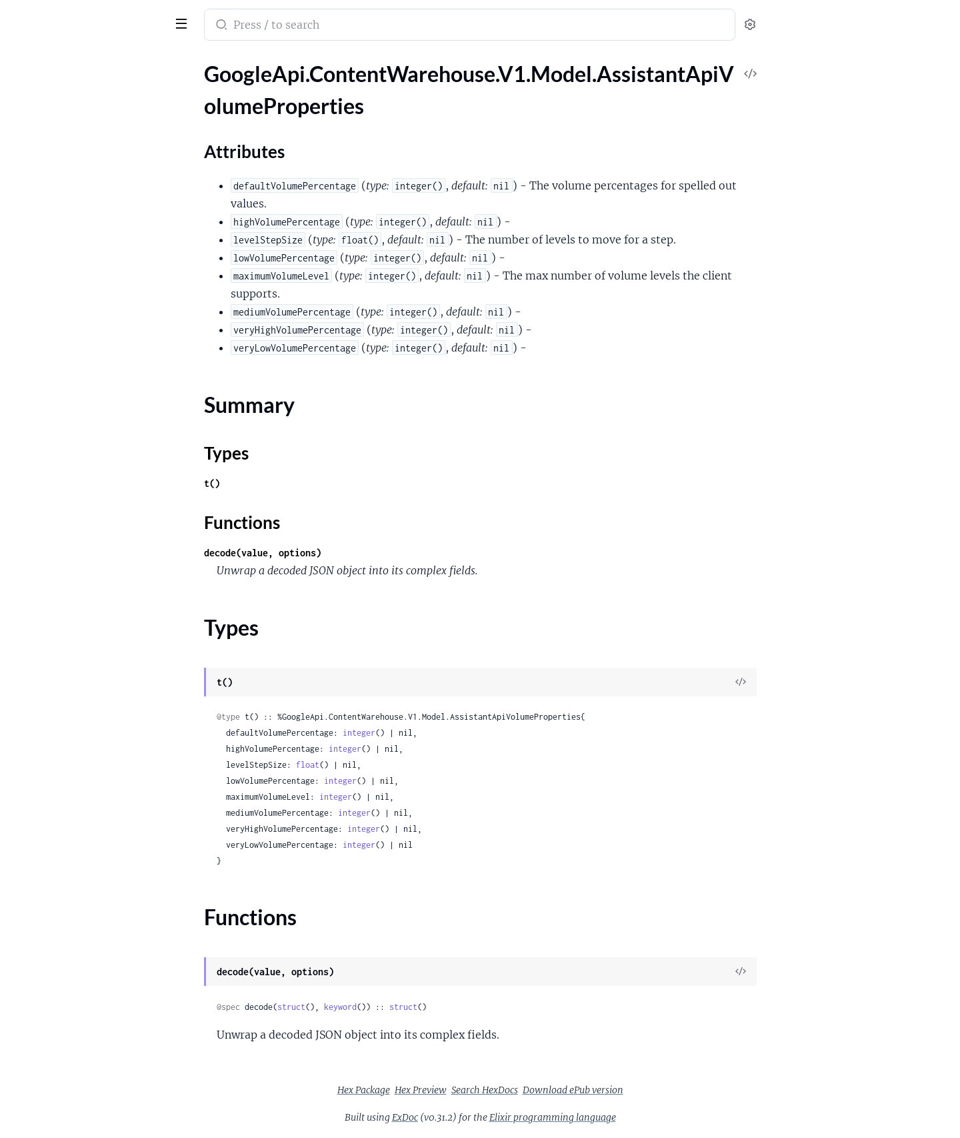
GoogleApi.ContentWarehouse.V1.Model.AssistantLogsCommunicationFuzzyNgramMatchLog (95, 1020)
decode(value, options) (362, 552)
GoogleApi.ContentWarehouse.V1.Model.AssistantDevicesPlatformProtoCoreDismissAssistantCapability (95, 336)
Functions (45, 185)
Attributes (55, 133)
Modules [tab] (75, 62)
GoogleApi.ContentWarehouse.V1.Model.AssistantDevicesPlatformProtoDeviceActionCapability (95, 354)
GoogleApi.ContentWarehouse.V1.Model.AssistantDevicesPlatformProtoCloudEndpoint (95, 318)
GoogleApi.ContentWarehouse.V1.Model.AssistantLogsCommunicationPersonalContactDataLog (95, 1074)
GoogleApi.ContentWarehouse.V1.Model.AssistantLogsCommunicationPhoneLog (95, 1092)
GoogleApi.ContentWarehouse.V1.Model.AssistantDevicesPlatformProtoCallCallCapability (95, 263)
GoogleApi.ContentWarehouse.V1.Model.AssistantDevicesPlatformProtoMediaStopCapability (95, 660)
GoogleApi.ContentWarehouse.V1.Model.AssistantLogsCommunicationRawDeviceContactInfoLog (95, 1110)
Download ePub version (673, 1090)
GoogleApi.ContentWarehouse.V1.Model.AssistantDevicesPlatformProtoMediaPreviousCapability (95, 606)
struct (391, 1007)
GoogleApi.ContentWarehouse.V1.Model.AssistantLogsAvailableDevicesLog (95, 984)
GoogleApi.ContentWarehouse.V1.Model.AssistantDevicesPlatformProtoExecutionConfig (95, 408)
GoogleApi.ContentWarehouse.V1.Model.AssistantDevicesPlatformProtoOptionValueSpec (95, 678)
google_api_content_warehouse (101, 16)
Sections (41, 112)
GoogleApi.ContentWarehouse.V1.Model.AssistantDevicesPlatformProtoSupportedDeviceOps (95, 804)
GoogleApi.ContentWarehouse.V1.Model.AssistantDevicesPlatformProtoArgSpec (95, 245)
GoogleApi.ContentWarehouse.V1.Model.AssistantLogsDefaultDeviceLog (95, 1128)
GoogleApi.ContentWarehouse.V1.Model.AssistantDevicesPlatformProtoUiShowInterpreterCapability (95, 876)
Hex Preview (521, 1090)
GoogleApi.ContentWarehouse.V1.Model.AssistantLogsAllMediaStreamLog (95, 912)
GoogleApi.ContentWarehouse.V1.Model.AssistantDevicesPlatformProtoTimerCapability (95, 822)
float (407, 765)
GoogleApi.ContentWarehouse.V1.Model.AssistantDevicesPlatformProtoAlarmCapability (95, 227)
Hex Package (463, 1090)
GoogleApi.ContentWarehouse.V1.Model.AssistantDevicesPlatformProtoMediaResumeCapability (95, 624)
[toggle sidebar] (182, 22)
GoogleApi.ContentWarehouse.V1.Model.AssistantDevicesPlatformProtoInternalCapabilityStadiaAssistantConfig (95, 534)
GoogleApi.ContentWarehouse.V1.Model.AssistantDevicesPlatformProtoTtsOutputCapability (95, 858)
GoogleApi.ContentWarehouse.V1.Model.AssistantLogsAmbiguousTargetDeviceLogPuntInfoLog (95, 948)
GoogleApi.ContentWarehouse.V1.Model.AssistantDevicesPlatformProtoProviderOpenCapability (95, 732)
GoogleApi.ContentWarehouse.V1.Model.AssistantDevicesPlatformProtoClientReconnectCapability (95, 281)
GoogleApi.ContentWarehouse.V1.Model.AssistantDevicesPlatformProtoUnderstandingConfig (95, 894)
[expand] (187, 89)
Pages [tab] (24, 62)
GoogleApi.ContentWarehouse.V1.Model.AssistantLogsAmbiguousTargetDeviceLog (95, 930)
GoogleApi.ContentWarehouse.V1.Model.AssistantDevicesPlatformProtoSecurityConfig (95, 768)
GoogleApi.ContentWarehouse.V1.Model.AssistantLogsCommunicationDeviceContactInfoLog (95, 1002)
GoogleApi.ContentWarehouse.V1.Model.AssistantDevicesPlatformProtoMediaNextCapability (95, 552)
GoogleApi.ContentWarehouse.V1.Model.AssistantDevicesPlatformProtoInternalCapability (95, 516)
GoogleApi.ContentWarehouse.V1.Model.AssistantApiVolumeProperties (95, 89)
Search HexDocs (584, 1090)
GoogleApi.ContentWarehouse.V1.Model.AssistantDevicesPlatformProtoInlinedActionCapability (95, 462)
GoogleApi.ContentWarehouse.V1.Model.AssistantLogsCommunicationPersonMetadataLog (95, 1056)
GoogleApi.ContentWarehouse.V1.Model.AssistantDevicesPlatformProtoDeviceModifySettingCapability (95, 372)
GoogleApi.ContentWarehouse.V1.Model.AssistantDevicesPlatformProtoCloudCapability (95, 300)
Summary (43, 153)
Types (35, 169)
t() (312, 483)
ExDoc (505, 1117)
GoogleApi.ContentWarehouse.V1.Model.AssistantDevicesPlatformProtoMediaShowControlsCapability (95, 642)
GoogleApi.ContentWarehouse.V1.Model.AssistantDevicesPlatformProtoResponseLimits (95, 750)
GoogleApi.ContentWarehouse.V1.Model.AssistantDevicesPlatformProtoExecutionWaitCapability (95, 426)
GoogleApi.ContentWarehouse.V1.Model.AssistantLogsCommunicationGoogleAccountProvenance (95, 1038)
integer (459, 733)
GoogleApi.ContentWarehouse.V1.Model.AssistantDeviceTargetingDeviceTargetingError (95, 209)
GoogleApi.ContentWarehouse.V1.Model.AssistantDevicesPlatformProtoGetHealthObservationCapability (95, 444)
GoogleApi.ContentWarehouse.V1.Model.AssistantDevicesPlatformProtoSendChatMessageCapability (95, 786)
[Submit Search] (320, 26)
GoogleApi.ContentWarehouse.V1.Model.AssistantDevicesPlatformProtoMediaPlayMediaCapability (95, 588)
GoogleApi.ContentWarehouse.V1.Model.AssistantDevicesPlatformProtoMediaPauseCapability (95, 570)
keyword (440, 1007)
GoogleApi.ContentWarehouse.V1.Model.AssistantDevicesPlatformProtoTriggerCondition (95, 840)
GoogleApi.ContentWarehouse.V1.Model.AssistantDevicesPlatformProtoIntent (95, 498)
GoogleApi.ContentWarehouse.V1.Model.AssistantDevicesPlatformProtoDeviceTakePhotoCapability (95, 390)
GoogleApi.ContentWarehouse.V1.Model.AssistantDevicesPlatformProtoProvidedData (95, 696)
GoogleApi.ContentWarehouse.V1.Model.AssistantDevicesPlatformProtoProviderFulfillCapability (95, 714)
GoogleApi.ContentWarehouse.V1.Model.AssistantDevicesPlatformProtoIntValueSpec (95, 480)
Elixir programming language (652, 1117)
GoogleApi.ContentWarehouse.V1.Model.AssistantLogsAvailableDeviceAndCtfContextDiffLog (95, 966)
